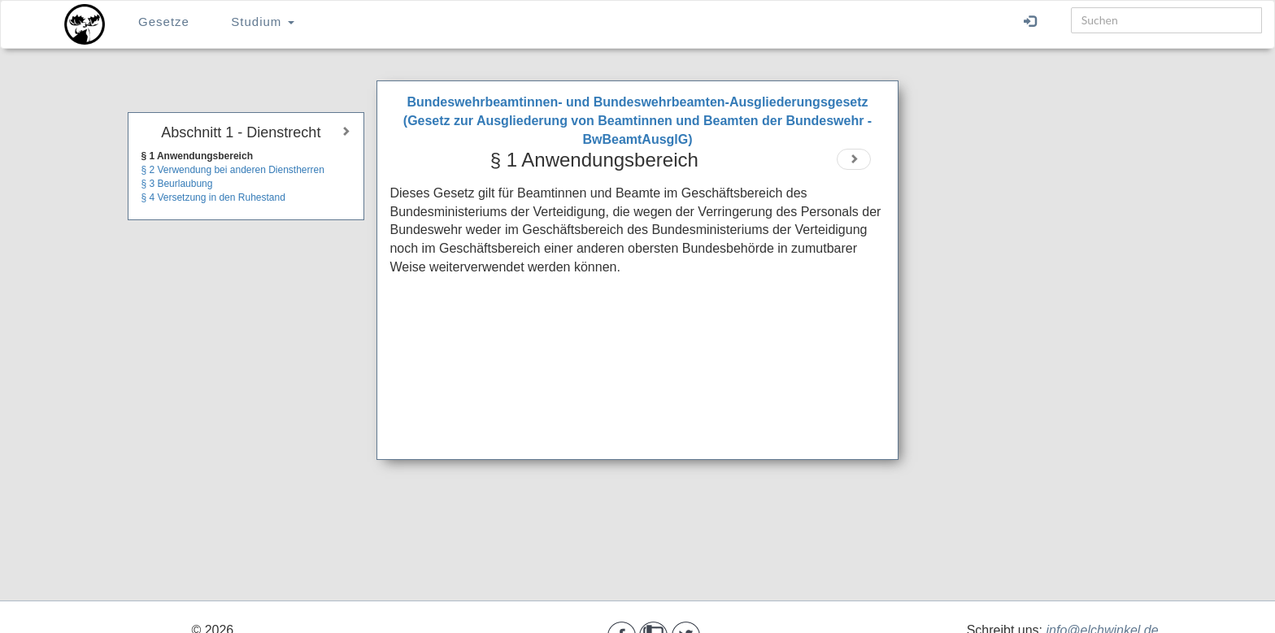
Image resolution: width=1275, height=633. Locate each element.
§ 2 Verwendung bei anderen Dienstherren (232, 170)
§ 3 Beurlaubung (176, 183)
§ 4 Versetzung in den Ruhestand (213, 197)
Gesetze (163, 21)
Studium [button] (262, 21)
